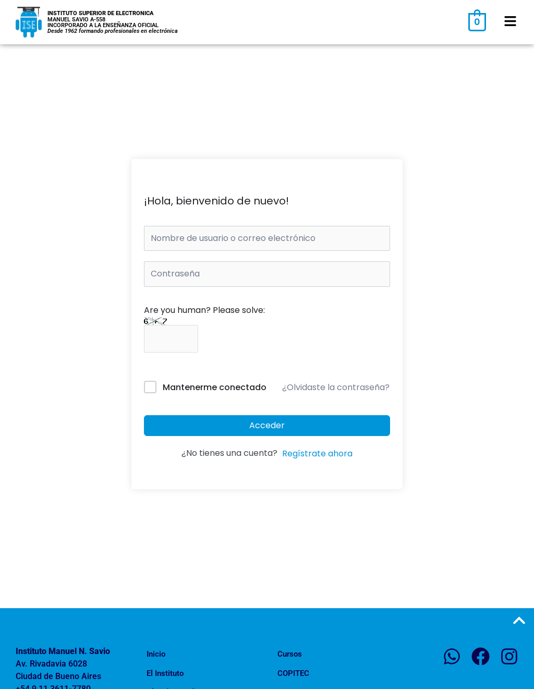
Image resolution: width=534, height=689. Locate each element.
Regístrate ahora (317, 454)
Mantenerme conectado (214, 387)
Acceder (267, 425)
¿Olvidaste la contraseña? (336, 387)
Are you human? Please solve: (204, 324)
